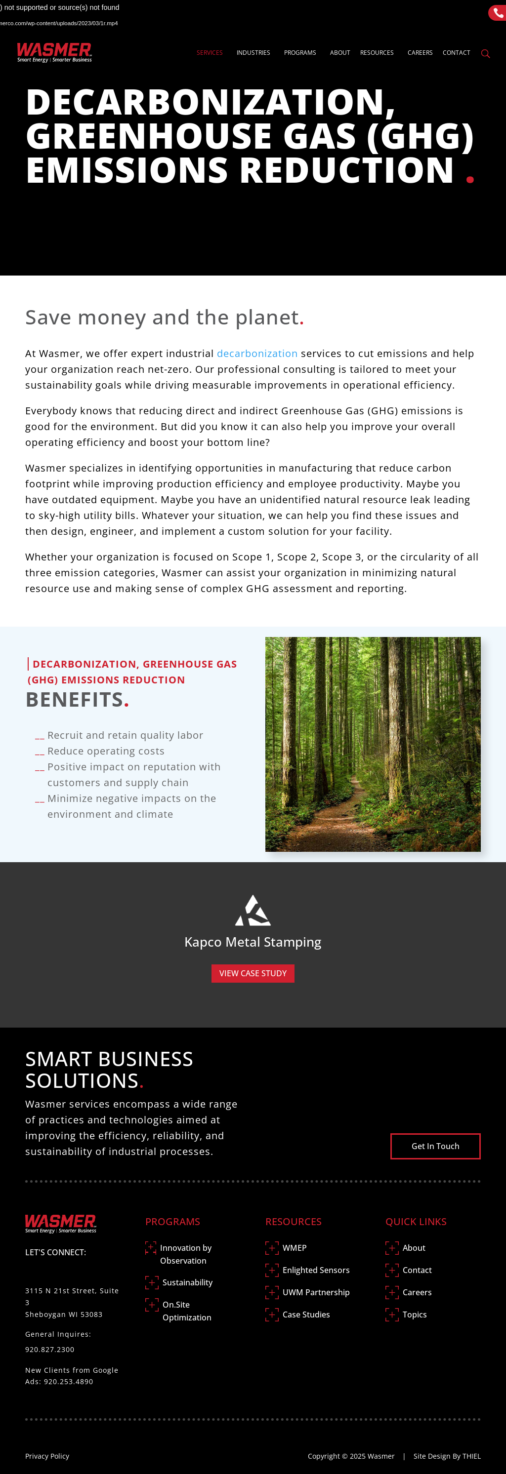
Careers (420, 53)
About (340, 53)
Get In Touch (436, 1146)
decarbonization (257, 353)
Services (210, 53)
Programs (300, 53)
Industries (253, 53)
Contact (456, 53)
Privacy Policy (47, 1456)
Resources (377, 53)
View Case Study (253, 973)
